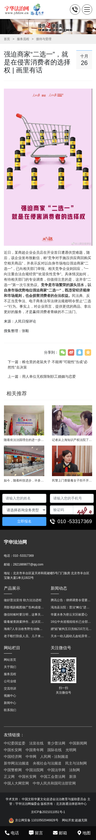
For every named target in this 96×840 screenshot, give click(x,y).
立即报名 (24, 521)
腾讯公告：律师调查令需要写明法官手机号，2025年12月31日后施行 (71, 600)
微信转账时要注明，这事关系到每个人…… (25, 614)
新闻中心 (10, 703)
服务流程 (23, 39)
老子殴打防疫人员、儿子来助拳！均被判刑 (25, 636)
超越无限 (81, 820)
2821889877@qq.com (28, 564)
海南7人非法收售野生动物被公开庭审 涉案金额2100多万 (25, 629)
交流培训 (10, 688)
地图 (84, 832)
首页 (7, 39)
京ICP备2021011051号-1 (48, 812)
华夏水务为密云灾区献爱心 (69, 614)
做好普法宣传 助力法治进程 (22, 600)
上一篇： (42, 376)
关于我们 (10, 667)
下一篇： (48, 364)
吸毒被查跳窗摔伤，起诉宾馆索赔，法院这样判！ (25, 622)
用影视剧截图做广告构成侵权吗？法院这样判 (25, 607)
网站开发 (68, 820)
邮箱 (60, 832)
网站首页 (10, 660)
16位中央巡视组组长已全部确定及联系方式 (71, 622)
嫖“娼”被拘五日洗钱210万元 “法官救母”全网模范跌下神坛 (71, 629)
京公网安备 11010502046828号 (33, 820)
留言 (36, 832)
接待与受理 (43, 39)
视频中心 (10, 695)
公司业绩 (10, 681)
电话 (12, 832)
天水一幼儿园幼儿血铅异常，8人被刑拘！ (71, 636)
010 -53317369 (75, 521)
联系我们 (10, 710)
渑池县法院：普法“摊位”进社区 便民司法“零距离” (71, 607)
